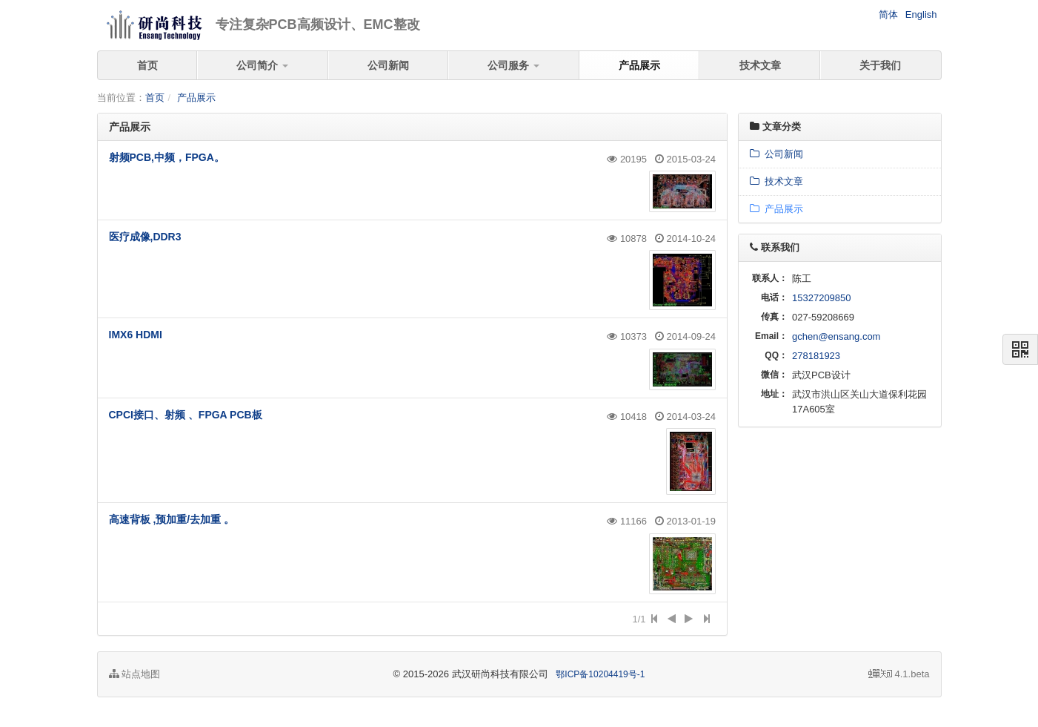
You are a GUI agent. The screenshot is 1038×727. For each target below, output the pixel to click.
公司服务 (513, 65)
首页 (147, 65)
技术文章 (760, 65)
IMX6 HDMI (135, 335)
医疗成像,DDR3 (145, 237)
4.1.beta (899, 674)
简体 (888, 14)
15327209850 (821, 297)
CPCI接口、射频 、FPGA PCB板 (185, 415)
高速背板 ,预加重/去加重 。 (172, 519)
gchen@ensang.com (836, 336)
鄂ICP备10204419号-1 (600, 674)
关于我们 (880, 65)
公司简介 (262, 65)
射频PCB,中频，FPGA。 (166, 157)
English (921, 14)
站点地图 (135, 674)
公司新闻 (388, 65)
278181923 (816, 355)
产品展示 (639, 65)
